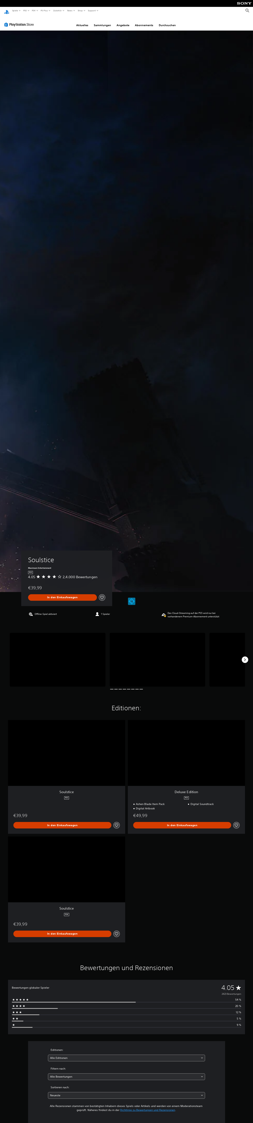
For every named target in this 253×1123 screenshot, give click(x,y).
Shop (80, 10)
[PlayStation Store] (20, 21)
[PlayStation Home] (6, 11)
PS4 (34, 10)
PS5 (25, 10)
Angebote (123, 21)
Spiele (15, 10)
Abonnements (144, 21)
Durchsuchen (167, 21)
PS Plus (44, 10)
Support (92, 10)
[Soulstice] (57, 656)
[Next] (245, 656)
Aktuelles (82, 21)
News (69, 10)
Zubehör (57, 10)
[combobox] (126, 1054)
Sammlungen (102, 21)
